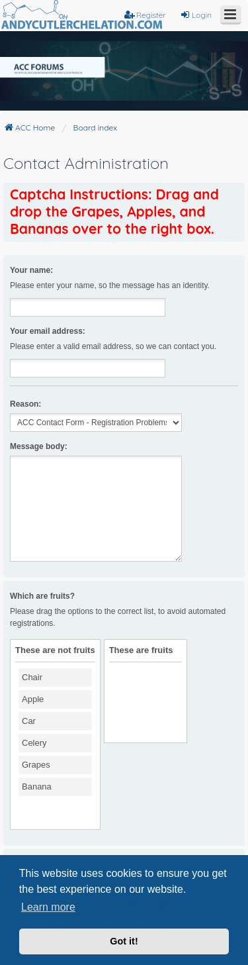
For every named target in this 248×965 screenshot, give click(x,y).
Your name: (31, 270)
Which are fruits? (42, 596)
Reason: (25, 404)
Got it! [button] (124, 941)
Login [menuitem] (196, 15)
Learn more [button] (48, 907)
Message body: (38, 446)
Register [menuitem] (145, 15)
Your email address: (47, 331)
